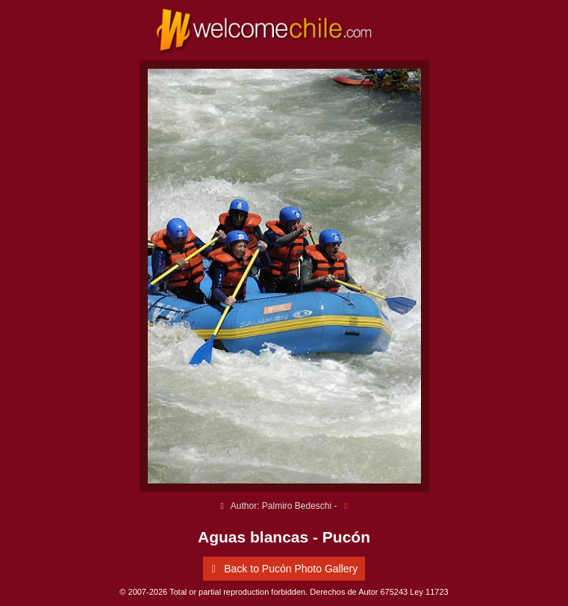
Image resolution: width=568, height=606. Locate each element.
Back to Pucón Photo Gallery (282, 569)
